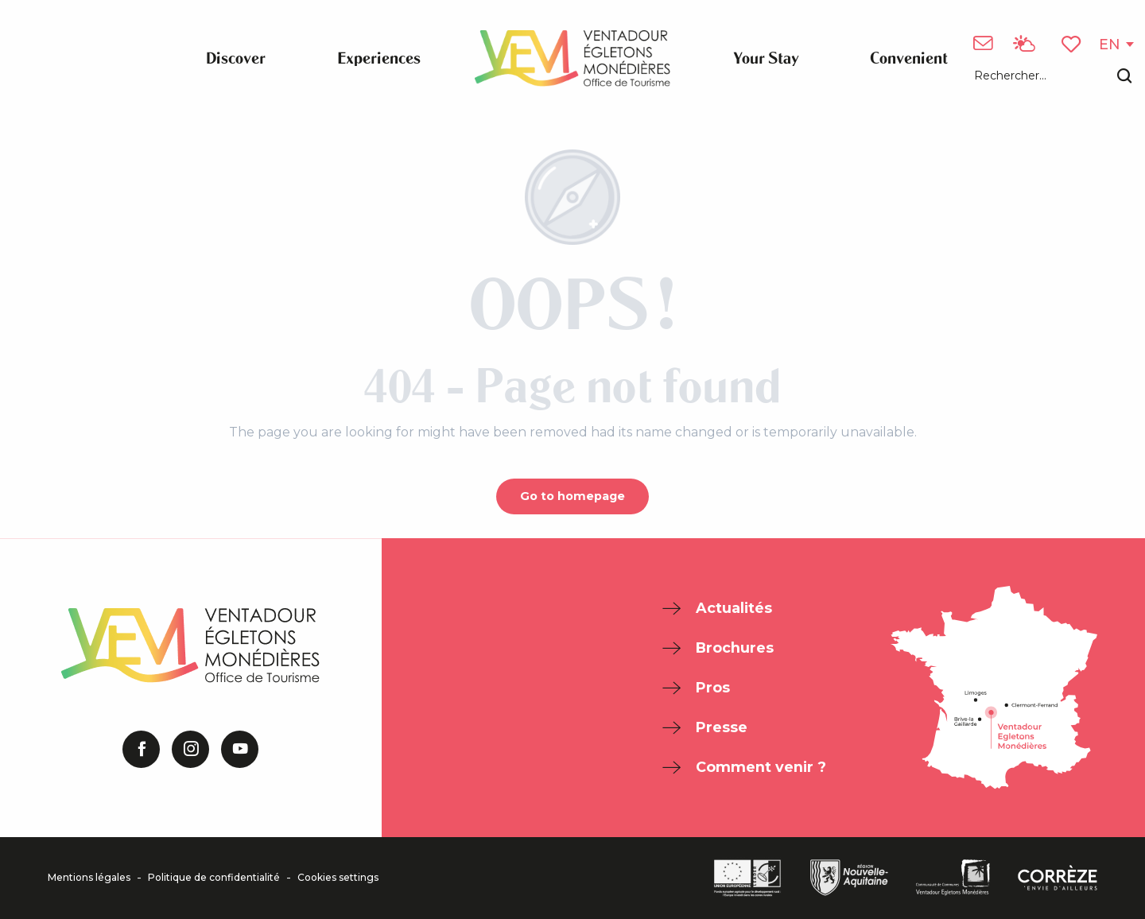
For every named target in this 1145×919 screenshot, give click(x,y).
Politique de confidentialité (214, 877)
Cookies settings (337, 877)
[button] (1052, 76)
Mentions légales (89, 877)
